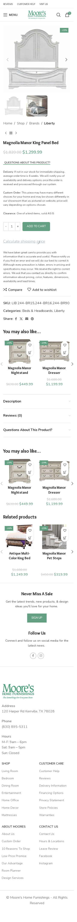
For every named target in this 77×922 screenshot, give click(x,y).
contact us (37, 273)
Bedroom (8, 778)
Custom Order (11, 841)
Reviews (45, 778)
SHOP (6, 764)
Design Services (13, 878)
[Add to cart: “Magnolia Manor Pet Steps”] (64, 538)
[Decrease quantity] (6, 226)
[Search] (58, 15)
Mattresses (9, 815)
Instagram (46, 863)
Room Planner (11, 871)
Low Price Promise (14, 856)
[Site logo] (37, 14)
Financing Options (51, 793)
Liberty (49, 123)
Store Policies (48, 808)
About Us (8, 834)
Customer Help (49, 771)
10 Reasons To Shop (16, 849)
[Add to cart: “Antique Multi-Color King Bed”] (30, 538)
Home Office (10, 800)
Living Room (10, 771)
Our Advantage (12, 863)
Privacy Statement (51, 800)
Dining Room (10, 786)
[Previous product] (5, 133)
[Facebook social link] (15, 319)
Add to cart (36, 226)
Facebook (45, 856)
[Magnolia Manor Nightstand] (19, 351)
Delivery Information (53, 786)
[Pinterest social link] (32, 319)
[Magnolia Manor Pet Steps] (54, 536)
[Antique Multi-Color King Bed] (19, 536)
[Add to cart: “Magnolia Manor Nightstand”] (30, 352)
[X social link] (21, 319)
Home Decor (10, 808)
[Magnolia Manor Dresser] (54, 351)
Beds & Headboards (37, 310)
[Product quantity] (12, 226)
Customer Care (51, 764)
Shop (21, 123)
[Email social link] (27, 319)
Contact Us (48, 827)
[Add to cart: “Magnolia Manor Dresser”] (64, 352)
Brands (34, 123)
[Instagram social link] (41, 656)
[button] (7, 59)
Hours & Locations (51, 841)
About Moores (14, 827)
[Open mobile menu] (10, 15)
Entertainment (11, 793)
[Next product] (16, 133)
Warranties (46, 815)
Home (7, 123)
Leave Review (48, 849)
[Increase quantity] (17, 226)
